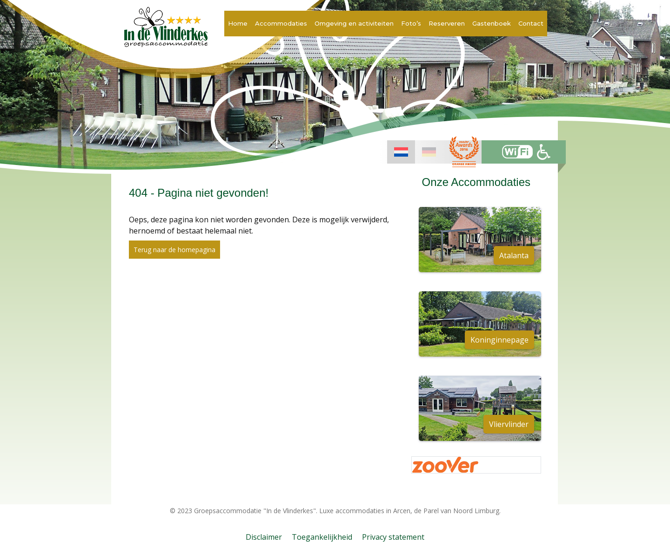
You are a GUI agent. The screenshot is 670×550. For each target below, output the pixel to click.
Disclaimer (264, 537)
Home (238, 23)
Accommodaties (281, 23)
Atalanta (514, 255)
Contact (530, 23)
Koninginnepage (499, 340)
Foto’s (411, 23)
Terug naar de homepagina (174, 249)
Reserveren (447, 23)
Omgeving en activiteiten (354, 23)
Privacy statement (393, 537)
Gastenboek (491, 23)
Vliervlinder (509, 424)
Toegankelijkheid (322, 537)
